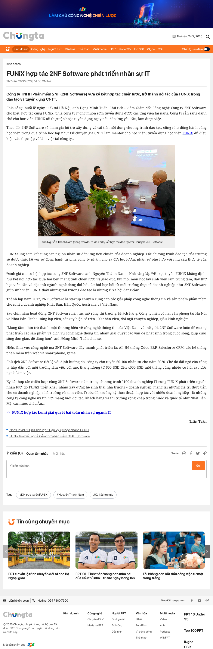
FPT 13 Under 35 (118, 49)
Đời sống (117, 618)
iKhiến (139, 612)
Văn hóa (69, 49)
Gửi (198, 465)
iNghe (149, 49)
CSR (158, 49)
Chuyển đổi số (95, 612)
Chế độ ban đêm (196, 49)
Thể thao (83, 49)
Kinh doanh (21, 49)
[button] (207, 544)
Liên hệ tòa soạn (16, 593)
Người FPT (54, 49)
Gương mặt (118, 612)
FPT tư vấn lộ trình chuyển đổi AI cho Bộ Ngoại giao (38, 569)
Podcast (165, 624)
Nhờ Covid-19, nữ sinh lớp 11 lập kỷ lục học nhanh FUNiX (49, 430)
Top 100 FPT (193, 624)
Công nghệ (38, 49)
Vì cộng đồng (144, 624)
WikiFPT (165, 630)
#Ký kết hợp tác (103, 487)
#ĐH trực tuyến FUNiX (33, 487)
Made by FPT (95, 618)
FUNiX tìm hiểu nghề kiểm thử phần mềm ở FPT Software (49, 436)
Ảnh (162, 618)
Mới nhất (59, 454)
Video (163, 612)
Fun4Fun (141, 618)
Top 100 (137, 49)
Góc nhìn (117, 624)
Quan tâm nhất (37, 454)
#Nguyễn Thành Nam (70, 487)
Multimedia (98, 49)
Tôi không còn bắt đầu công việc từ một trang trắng (173, 569)
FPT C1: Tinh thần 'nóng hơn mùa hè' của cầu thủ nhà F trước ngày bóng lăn (105, 569)
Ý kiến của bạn (106, 465)
